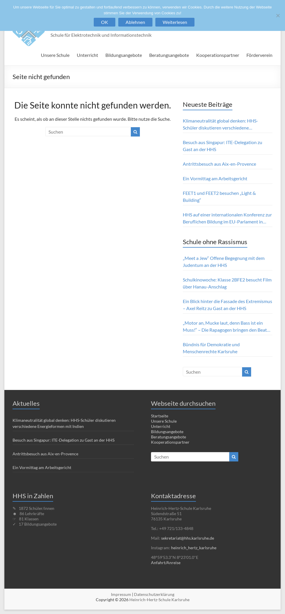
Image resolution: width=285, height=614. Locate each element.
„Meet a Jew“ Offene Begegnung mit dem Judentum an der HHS (224, 261)
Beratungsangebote (169, 55)
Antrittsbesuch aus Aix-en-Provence (219, 164)
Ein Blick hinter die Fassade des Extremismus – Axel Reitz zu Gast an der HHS (227, 304)
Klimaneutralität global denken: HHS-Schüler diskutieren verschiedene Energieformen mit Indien (220, 124)
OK (104, 22)
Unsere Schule (55, 55)
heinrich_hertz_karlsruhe (193, 547)
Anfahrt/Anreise (165, 562)
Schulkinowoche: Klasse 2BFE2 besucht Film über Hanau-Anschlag (227, 283)
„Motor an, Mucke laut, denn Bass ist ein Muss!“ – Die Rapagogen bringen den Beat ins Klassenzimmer (225, 326)
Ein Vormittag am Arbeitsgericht (215, 178)
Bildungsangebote (123, 55)
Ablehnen (135, 22)
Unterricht (87, 55)
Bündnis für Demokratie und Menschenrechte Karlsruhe (211, 348)
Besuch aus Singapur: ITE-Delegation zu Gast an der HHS (222, 145)
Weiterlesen (175, 22)
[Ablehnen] (278, 15)
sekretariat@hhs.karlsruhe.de (187, 538)
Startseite (159, 415)
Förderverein (259, 55)
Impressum (121, 594)
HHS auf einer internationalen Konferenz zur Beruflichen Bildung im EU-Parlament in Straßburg (227, 218)
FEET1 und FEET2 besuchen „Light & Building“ (219, 196)
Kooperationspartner (217, 55)
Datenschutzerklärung (154, 594)
